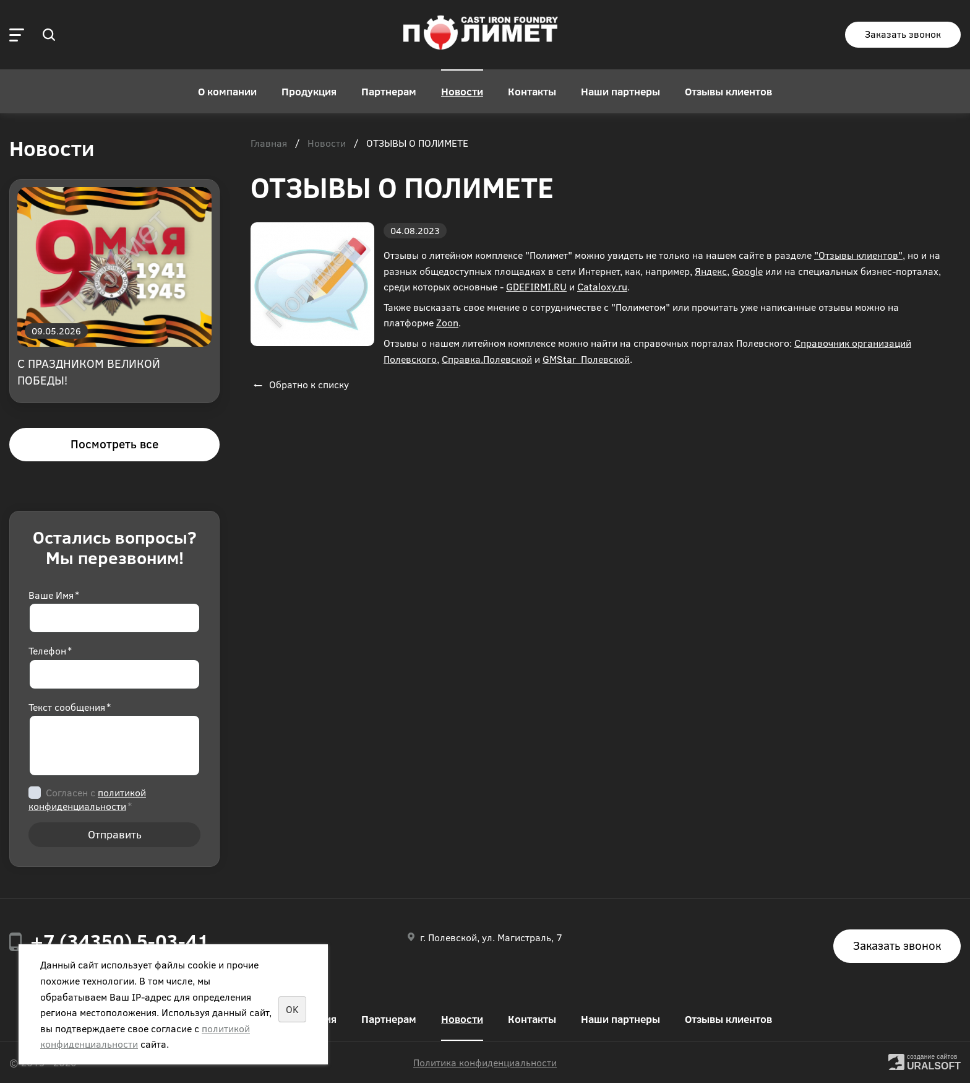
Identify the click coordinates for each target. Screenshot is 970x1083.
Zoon (447, 322)
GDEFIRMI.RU (536, 286)
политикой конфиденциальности (87, 799)
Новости (462, 91)
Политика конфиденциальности (485, 1062)
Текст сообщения (69, 706)
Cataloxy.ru (602, 286)
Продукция (309, 91)
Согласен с (87, 799)
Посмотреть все (114, 443)
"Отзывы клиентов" (858, 254)
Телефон (50, 650)
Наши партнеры (620, 91)
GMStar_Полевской (586, 358)
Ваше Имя (53, 594)
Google (747, 270)
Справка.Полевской (487, 358)
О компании (227, 91)
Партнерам (388, 91)
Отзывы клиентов (728, 91)
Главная (269, 143)
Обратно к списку (300, 384)
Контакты (532, 91)
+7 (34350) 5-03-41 (119, 940)
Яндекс (711, 270)
